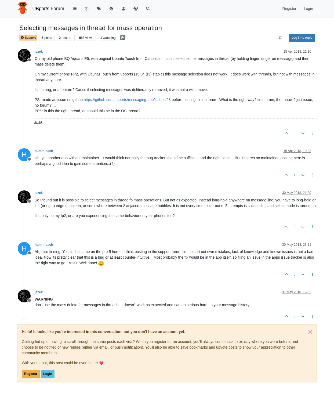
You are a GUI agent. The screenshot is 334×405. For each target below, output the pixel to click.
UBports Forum (48, 8)
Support (28, 37)
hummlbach (44, 151)
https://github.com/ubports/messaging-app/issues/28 (127, 99)
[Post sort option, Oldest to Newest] (280, 37)
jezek (39, 51)
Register (30, 374)
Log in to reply (302, 37)
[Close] (310, 332)
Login (47, 374)
